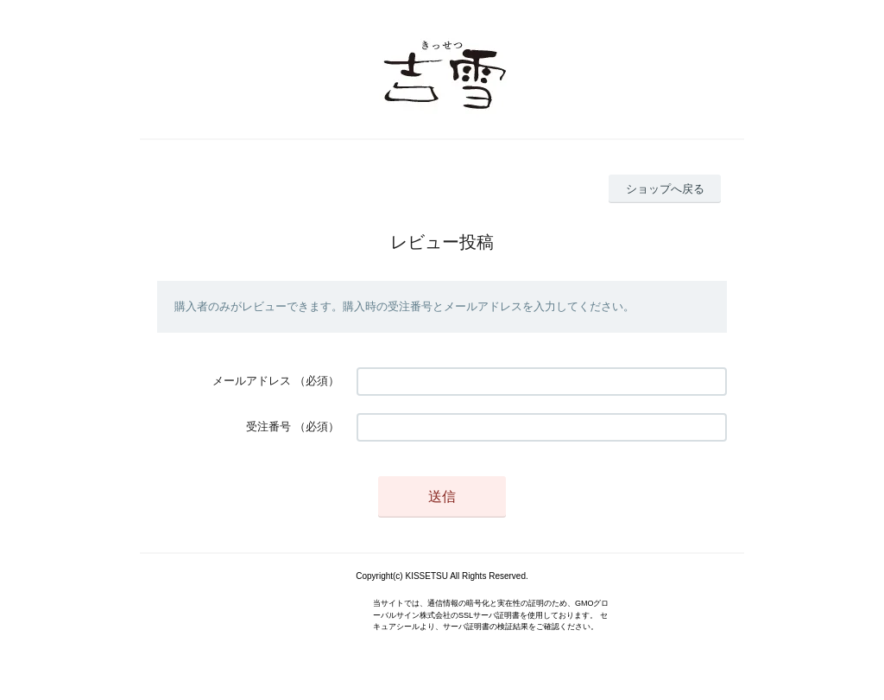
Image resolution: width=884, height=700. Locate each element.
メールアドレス (251, 380)
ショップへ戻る (665, 188)
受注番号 (268, 426)
